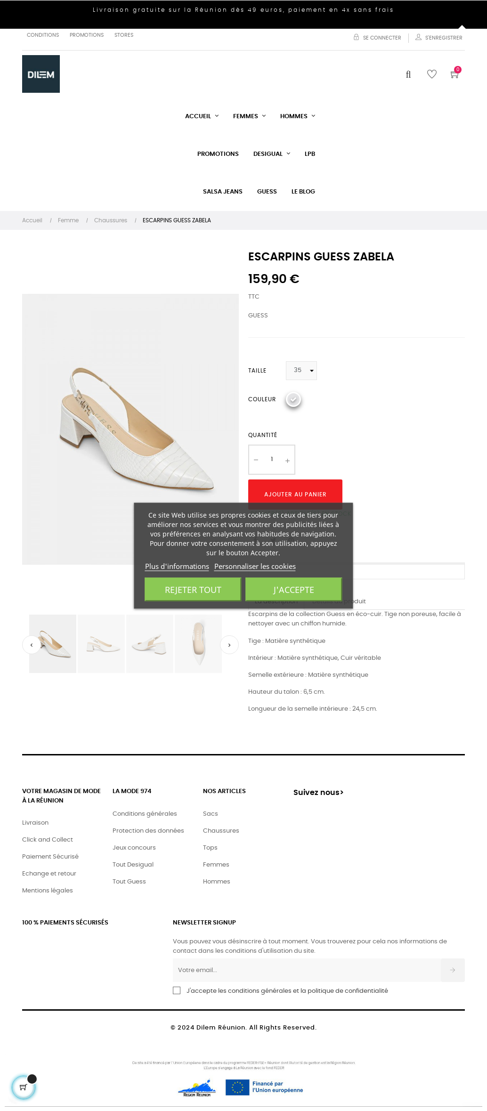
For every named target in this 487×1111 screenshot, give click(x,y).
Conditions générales (145, 814)
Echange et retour (49, 874)
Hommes (216, 882)
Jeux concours (134, 848)
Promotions (87, 35)
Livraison (35, 823)
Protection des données (148, 831)
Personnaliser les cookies (255, 565)
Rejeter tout (193, 589)
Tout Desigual (133, 865)
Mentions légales (47, 891)
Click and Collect (47, 840)
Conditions (43, 35)
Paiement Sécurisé (50, 857)
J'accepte (294, 589)
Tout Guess (129, 882)
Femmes (216, 865)
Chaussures (221, 831)
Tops (210, 848)
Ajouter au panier (295, 494)
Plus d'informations (177, 565)
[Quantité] (271, 460)
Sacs (210, 814)
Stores (123, 35)
